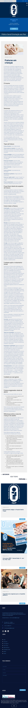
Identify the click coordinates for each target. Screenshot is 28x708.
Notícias (4, 651)
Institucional (5, 641)
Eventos (4, 653)
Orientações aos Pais (6, 649)
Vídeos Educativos (6, 647)
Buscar (14, 28)
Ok (14, 705)
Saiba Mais (22, 519)
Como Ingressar (5, 643)
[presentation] (12, 686)
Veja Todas (14, 477)
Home (4, 639)
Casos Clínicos (5, 645)
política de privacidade (5, 701)
